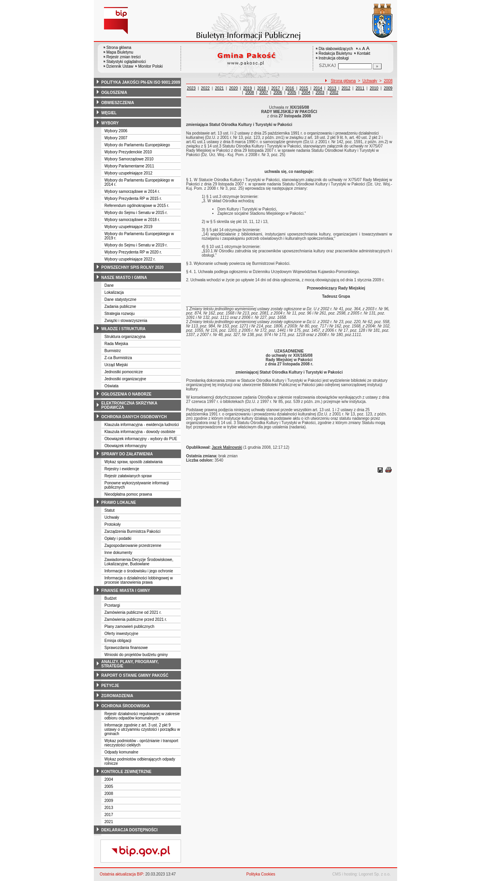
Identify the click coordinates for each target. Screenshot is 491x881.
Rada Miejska (116, 344)
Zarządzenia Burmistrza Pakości (132, 531)
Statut (109, 510)
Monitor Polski (150, 66)
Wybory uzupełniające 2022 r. (130, 259)
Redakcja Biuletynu (335, 53)
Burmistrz (112, 351)
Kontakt (363, 53)
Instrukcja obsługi (334, 58)
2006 (277, 92)
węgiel (108, 113)
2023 (191, 88)
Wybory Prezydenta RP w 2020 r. (133, 252)
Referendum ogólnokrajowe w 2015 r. (136, 205)
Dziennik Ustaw (119, 66)
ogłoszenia (114, 92)
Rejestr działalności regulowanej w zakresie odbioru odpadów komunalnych (142, 716)
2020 (233, 88)
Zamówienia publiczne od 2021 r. (132, 612)
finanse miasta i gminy (125, 590)
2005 (108, 786)
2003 (319, 92)
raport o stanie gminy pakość (134, 675)
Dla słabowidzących (336, 49)
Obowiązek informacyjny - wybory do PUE (140, 439)
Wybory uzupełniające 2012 (128, 173)
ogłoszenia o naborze (126, 394)
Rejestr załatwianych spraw (128, 476)
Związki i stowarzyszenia (125, 320)
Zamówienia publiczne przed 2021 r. (135, 619)
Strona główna (118, 47)
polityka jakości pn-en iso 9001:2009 (140, 82)
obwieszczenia (117, 103)
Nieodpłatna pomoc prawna (128, 494)
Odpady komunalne (121, 752)
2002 (334, 92)
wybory (110, 123)
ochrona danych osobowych (134, 417)
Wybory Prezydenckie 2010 (128, 152)
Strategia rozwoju (119, 313)
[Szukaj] (377, 66)
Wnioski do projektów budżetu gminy (136, 655)
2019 (247, 88)
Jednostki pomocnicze (123, 372)
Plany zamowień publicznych (129, 626)
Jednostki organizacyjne (125, 379)
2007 (263, 92)
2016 (289, 88)
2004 (108, 779)
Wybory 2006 (115, 131)
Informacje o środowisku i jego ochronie (138, 571)
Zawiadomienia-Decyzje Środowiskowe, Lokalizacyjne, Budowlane (138, 561)
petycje (110, 685)
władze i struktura (123, 329)
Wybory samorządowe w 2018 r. (132, 220)
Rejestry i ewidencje (121, 469)
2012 (346, 88)
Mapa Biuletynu (119, 52)
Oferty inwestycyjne (121, 633)
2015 (303, 88)
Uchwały (111, 517)
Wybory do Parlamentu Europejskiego (137, 145)
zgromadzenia (117, 696)
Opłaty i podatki (117, 538)
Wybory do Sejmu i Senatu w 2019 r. (136, 245)
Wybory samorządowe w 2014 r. (132, 191)
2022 (205, 88)
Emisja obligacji (117, 640)
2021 (108, 822)
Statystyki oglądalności (126, 61)
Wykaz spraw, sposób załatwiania (133, 462)
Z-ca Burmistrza (118, 358)
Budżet (110, 598)
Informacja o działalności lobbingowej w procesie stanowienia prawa (138, 580)
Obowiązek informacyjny (125, 446)
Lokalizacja (114, 292)
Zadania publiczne (120, 306)
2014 (318, 88)
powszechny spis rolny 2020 (132, 267)
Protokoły (112, 524)
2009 (108, 800)
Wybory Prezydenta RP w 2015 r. (133, 198)
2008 (108, 793)
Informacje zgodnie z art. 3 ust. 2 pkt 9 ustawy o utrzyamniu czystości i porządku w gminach (142, 729)
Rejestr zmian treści (123, 57)
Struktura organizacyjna (124, 336)
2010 (374, 88)
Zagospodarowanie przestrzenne (132, 545)
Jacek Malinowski (227, 447)
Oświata (111, 386)
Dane (109, 285)
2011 (360, 88)
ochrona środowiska (125, 706)
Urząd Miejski (116, 365)
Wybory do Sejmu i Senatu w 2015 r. (136, 212)
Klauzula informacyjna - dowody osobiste (139, 432)
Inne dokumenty (118, 552)
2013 (108, 807)
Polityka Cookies (260, 874)
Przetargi (112, 605)
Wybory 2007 (115, 138)
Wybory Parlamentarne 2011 (129, 166)
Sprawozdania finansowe (126, 647)
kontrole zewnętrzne (126, 772)
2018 (261, 88)
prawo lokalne (118, 502)
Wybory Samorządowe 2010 (129, 159)
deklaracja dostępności (129, 830)
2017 (108, 815)
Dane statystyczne (120, 299)
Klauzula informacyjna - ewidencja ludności (141, 425)
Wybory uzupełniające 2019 (128, 227)
